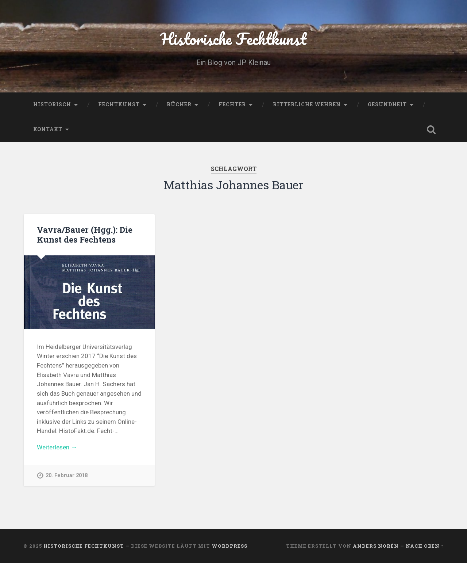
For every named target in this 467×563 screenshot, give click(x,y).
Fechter (232, 104)
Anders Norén (376, 546)
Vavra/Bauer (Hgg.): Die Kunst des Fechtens (84, 234)
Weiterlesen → (57, 447)
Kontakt (47, 129)
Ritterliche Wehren (307, 104)
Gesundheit (387, 104)
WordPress (229, 546)
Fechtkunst (119, 104)
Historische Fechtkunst (233, 39)
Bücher (179, 104)
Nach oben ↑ (425, 546)
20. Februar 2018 (67, 475)
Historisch (52, 104)
